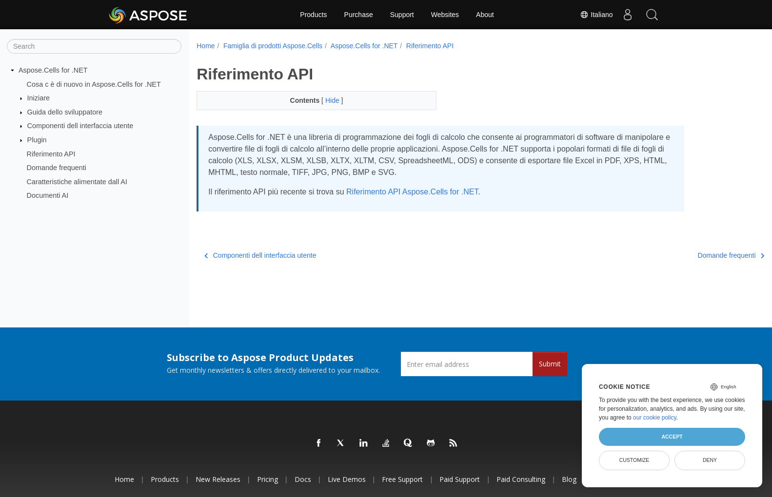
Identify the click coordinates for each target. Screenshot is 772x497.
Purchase (358, 15)
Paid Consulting (520, 479)
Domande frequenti (56, 168)
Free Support (402, 479)
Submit (550, 363)
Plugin (37, 140)
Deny (710, 460)
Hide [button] (325, 100)
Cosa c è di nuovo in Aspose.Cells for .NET (94, 84)
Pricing (267, 479)
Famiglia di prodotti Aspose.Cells (272, 46)
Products (313, 15)
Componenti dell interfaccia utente (80, 126)
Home (206, 46)
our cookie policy (654, 417)
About (485, 15)
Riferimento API (51, 153)
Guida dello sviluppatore (64, 112)
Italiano (596, 14)
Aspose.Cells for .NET (53, 70)
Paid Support (459, 479)
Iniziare (38, 98)
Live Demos (347, 479)
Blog (569, 479)
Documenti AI (48, 195)
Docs (303, 479)
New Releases (218, 479)
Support (402, 15)
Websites (445, 15)
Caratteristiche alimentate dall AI (77, 182)
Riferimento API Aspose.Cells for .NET (412, 192)
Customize (634, 460)
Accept (671, 437)
